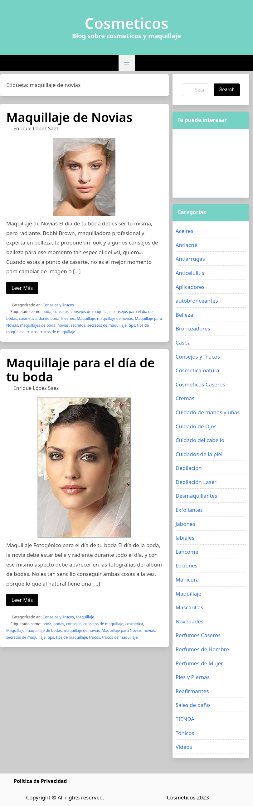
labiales (185, 537)
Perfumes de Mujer (199, 663)
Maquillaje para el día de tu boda (80, 369)
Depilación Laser (196, 482)
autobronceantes (197, 300)
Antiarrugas (190, 258)
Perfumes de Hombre (202, 649)
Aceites (184, 230)
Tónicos (185, 733)
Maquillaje (86, 318)
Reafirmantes (192, 691)
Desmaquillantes (196, 495)
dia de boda (49, 318)
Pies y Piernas (193, 677)
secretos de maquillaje (107, 325)
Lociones (186, 565)
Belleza (184, 314)
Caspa (183, 342)
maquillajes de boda (38, 325)
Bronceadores (193, 328)
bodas (58, 624)
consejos (61, 311)
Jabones (185, 523)
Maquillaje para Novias (122, 630)
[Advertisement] (211, 163)
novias (63, 325)
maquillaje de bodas (44, 630)
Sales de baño (193, 704)
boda (46, 311)
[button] (127, 63)
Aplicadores (190, 286)
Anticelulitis (190, 272)
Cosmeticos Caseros (200, 384)
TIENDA (185, 719)
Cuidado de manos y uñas (208, 412)
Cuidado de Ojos (196, 426)
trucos (32, 332)
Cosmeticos (126, 23)
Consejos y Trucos (58, 305)
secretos (78, 325)
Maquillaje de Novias (69, 117)
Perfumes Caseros (198, 635)
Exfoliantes (189, 509)
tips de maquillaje (71, 637)
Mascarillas (189, 607)
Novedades (189, 621)
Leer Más (22, 288)
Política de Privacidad (40, 781)
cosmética (28, 318)
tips (132, 325)
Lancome (187, 551)
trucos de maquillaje (57, 332)
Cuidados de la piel (199, 454)
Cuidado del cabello (200, 440)
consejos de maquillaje (90, 311)
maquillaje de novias (115, 318)
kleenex (68, 318)
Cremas (185, 398)
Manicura (187, 579)
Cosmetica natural (198, 370)
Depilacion (189, 467)
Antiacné (186, 245)
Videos (184, 746)
